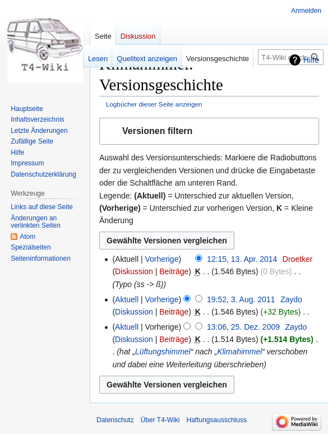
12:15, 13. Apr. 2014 (242, 259)
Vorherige (162, 259)
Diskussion (134, 271)
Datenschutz (115, 420)
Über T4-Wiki (160, 420)
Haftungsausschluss (217, 420)
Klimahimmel (239, 351)
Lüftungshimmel (163, 351)
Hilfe (311, 60)
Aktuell (126, 299)
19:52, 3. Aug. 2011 (241, 299)
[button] (209, 131)
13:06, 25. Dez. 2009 (243, 326)
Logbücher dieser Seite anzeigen (154, 104)
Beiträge (173, 271)
